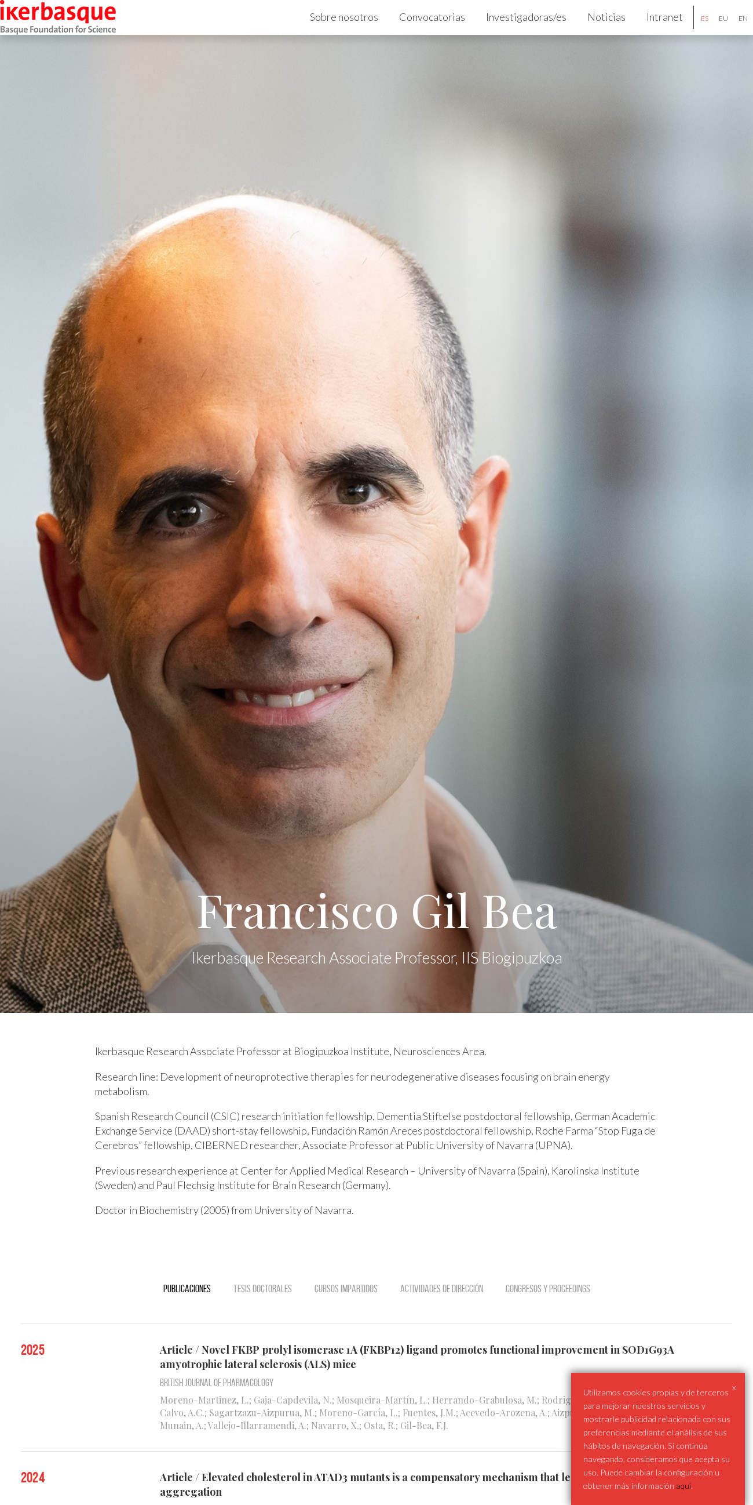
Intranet (649, 32)
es (689, 34)
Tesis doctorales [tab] (262, 1320)
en (727, 34)
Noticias (591, 32)
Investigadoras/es (510, 32)
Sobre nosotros (328, 32)
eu (707, 34)
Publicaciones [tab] (187, 1320)
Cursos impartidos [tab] (346, 1320)
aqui (683, 1486)
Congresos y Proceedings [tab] (548, 1320)
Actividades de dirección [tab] (441, 1320)
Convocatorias (416, 32)
